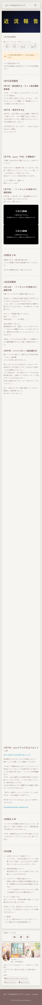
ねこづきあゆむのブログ (15, 5)
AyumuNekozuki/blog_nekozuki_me (16, 807)
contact (35, 994)
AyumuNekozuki (10, 982)
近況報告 (7, 46)
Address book (24, 982)
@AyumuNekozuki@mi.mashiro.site (16, 978)
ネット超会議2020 (33, 46)
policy (27, 994)
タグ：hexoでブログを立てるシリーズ (17, 754)
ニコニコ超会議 (22, 46)
